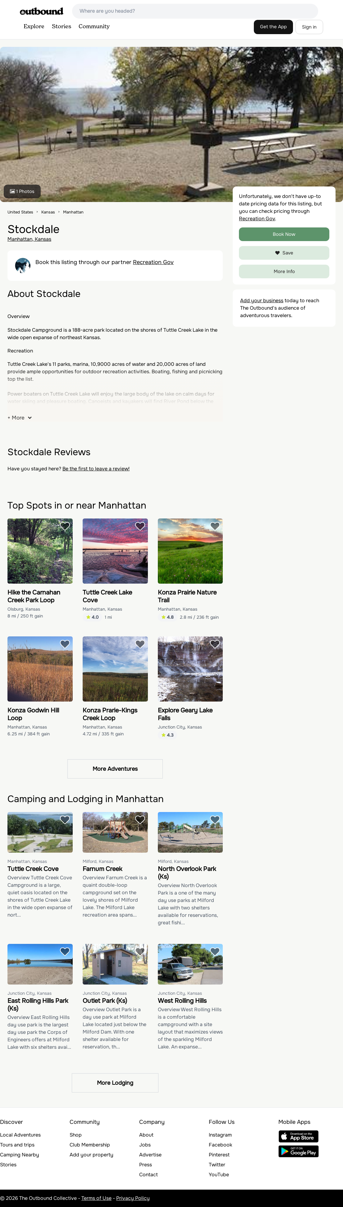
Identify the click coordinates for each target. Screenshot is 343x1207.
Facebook (220, 1145)
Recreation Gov (153, 262)
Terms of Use (96, 1198)
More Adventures (115, 768)
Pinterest (219, 1154)
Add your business (261, 300)
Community (94, 26)
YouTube (219, 1174)
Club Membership (90, 1145)
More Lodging (115, 1082)
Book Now (284, 234)
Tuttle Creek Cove (32, 869)
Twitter (217, 1164)
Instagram (220, 1135)
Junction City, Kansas (180, 727)
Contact (148, 1174)
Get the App (273, 27)
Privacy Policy (133, 1198)
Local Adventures (20, 1135)
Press (145, 1164)
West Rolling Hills (182, 1001)
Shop (76, 1135)
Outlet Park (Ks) (105, 1001)
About (146, 1135)
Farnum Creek (102, 869)
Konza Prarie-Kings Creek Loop (110, 714)
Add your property (91, 1154)
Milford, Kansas (98, 861)
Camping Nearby (19, 1154)
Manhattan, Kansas (29, 239)
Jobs (145, 1145)
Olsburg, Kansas (23, 609)
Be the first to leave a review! (96, 468)
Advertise (150, 1154)
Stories (61, 26)
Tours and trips (17, 1145)
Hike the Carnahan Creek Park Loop (33, 596)
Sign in (309, 27)
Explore (34, 26)
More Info (284, 271)
